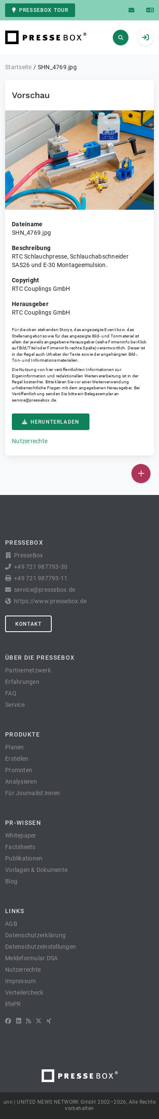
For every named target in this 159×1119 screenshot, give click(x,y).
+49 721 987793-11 (40, 578)
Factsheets (20, 846)
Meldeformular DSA (31, 958)
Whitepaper (20, 835)
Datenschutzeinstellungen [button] (40, 946)
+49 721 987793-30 (40, 566)
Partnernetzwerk (28, 670)
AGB (11, 923)
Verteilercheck (24, 992)
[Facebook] (8, 1021)
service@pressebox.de (34, 400)
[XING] (49, 1021)
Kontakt (28, 624)
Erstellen (16, 758)
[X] (39, 1021)
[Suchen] (120, 37)
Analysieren (21, 781)
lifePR (13, 1004)
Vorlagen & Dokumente (36, 869)
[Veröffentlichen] (141, 473)
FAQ (11, 693)
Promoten (18, 770)
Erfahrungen (22, 681)
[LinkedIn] (18, 1021)
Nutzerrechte (29, 441)
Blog (11, 881)
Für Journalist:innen (32, 793)
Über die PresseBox (40, 657)
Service (15, 704)
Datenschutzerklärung (35, 935)
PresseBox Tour (40, 10)
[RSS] (28, 1021)
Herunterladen (50, 422)
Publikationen (23, 858)
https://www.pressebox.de (50, 601)
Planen (14, 747)
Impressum (20, 981)
